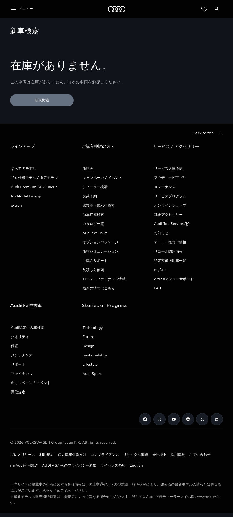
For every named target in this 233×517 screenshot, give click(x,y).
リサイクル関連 (135, 454)
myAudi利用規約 (24, 465)
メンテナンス (165, 187)
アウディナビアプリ (170, 177)
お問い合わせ (200, 454)
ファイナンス (21, 373)
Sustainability (95, 355)
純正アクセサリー (168, 214)
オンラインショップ (170, 205)
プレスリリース (22, 454)
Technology (93, 327)
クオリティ (20, 336)
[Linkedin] (217, 419)
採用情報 (178, 454)
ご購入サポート (95, 260)
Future (88, 336)
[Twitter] (202, 419)
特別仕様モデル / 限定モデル (34, 177)
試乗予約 (90, 196)
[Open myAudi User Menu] (217, 9)
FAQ (157, 288)
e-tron (16, 205)
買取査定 (18, 392)
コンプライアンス (104, 454)
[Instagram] (159, 419)
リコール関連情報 (168, 251)
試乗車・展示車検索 (99, 205)
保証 (14, 346)
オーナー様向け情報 (170, 242)
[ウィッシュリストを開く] (204, 9)
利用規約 (46, 454)
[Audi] (116, 9)
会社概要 (159, 454)
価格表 (88, 168)
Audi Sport (92, 373)
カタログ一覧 (93, 223)
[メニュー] (21, 9)
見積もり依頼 (93, 269)
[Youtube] (174, 419)
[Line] (188, 419)
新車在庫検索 (93, 214)
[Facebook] (145, 419)
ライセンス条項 (112, 465)
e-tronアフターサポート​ (174, 279)
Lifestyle (90, 364)
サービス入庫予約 (168, 168)
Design (89, 346)
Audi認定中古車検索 (27, 327)
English (136, 465)
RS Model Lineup (26, 196)
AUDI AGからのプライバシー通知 (69, 465)
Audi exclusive (95, 233)
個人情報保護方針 (72, 454)
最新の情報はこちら (99, 288)
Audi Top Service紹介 (172, 223)
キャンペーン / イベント (102, 177)
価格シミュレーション (100, 251)
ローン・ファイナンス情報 (104, 279)
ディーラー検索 (95, 187)
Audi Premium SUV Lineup (34, 187)
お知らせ (161, 233)
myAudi (161, 269)
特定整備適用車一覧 (170, 260)
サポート (18, 364)
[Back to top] (208, 133)
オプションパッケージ (100, 242)
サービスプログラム (170, 196)
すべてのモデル (23, 168)
